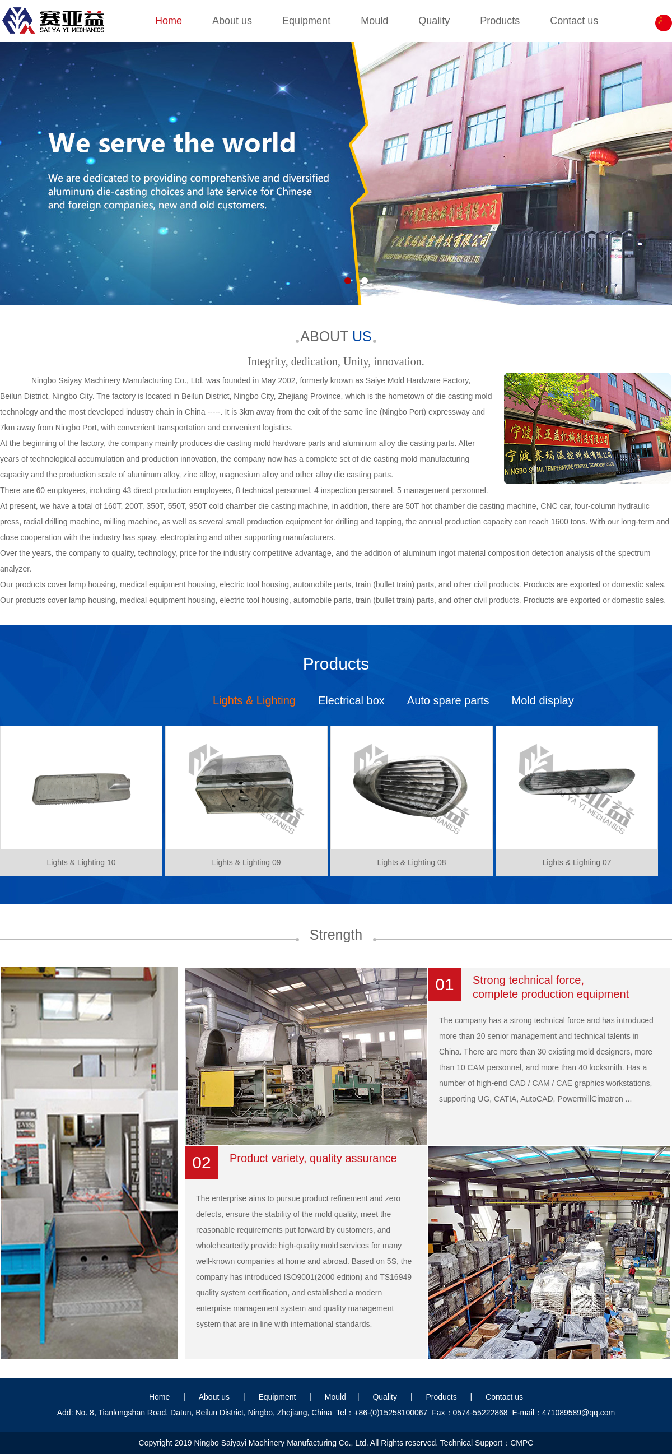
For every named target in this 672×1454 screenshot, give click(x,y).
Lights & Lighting (254, 700)
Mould (374, 20)
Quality (434, 20)
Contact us (574, 20)
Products (500, 20)
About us (232, 20)
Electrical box (351, 700)
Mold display (543, 700)
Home (168, 20)
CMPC (521, 1442)
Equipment (306, 20)
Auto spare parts (448, 700)
